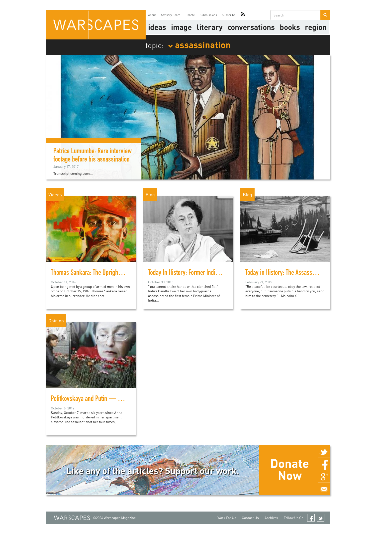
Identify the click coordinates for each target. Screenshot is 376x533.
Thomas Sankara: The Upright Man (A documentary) (111, 273)
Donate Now (289, 469)
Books (290, 26)
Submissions (208, 15)
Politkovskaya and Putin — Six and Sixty (99, 399)
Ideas (157, 26)
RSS (243, 15)
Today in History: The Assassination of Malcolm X (302, 273)
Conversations (251, 26)
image (181, 26)
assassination (199, 44)
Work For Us (226, 518)
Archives (271, 518)
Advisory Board (171, 15)
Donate (190, 15)
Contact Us (250, 518)
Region (316, 26)
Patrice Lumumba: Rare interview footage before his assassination (92, 156)
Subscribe (228, 15)
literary (210, 26)
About (152, 15)
